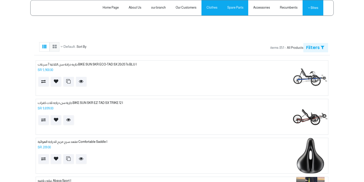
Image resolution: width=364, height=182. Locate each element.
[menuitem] (289, 7)
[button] (81, 81)
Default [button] (69, 46)
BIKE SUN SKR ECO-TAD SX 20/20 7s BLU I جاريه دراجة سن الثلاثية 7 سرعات (87, 64)
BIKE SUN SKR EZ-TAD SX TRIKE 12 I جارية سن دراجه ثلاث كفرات (80, 103)
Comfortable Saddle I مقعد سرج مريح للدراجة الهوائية (72, 142)
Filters (315, 47)
